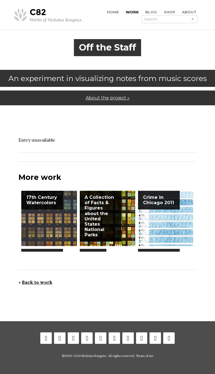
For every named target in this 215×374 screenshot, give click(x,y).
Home (113, 12)
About (189, 12)
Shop (169, 12)
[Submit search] (192, 19)
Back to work (37, 282)
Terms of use (144, 356)
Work (132, 12)
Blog (151, 12)
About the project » (108, 98)
